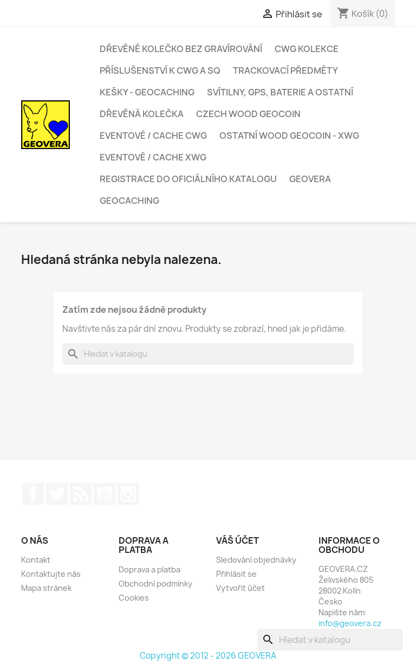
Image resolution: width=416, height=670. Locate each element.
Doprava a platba (149, 569)
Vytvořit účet (240, 588)
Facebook (33, 494)
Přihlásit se (236, 574)
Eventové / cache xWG (153, 157)
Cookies (134, 597)
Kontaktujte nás (51, 574)
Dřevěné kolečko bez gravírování (181, 49)
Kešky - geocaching (147, 92)
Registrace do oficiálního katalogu (188, 179)
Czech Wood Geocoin (248, 114)
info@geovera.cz (349, 623)
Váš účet (237, 540)
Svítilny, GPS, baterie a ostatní (280, 92)
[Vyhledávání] (208, 354)
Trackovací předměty (285, 70)
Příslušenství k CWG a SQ (160, 70)
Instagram (128, 494)
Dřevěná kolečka (142, 114)
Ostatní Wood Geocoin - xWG (289, 135)
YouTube (104, 494)
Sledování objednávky (256, 560)
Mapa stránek (46, 588)
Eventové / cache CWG (153, 135)
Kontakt (35, 560)
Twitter (57, 494)
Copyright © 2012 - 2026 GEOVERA (208, 655)
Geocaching (129, 201)
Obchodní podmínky (155, 583)
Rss (81, 494)
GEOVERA (310, 179)
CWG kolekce (307, 49)
